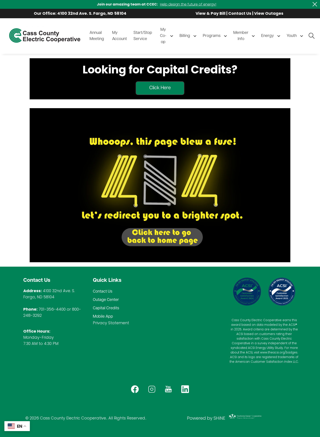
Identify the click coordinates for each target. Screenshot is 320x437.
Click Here (160, 88)
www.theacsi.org (272, 352)
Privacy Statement (111, 323)
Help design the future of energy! (188, 4)
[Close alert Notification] (314, 4)
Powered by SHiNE (206, 418)
